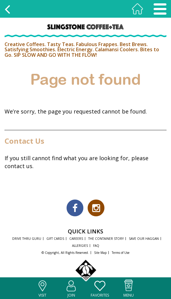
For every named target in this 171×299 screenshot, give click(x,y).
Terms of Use (120, 252)
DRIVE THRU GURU (26, 238)
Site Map (100, 252)
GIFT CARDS (55, 238)
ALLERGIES (80, 245)
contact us (18, 166)
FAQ (96, 245)
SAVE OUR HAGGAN (144, 238)
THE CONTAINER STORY (106, 238)
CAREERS (76, 238)
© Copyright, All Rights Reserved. (65, 252)
